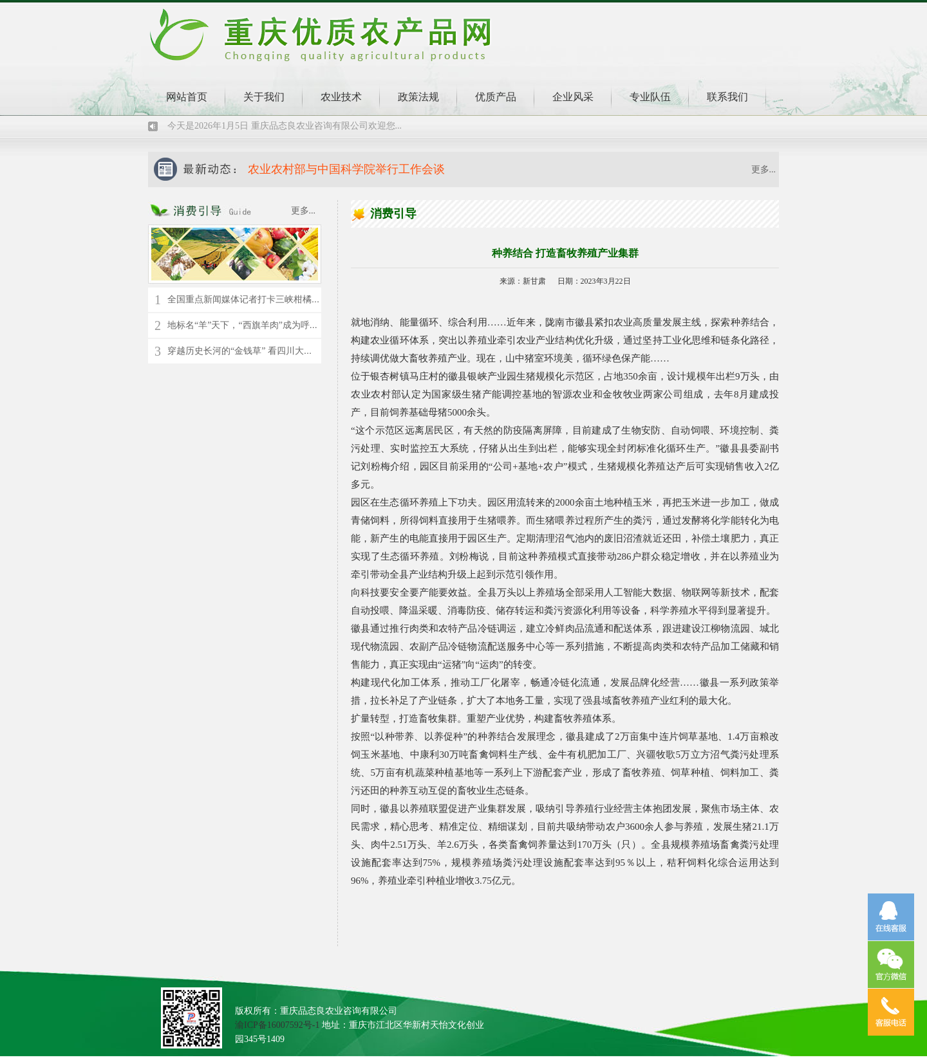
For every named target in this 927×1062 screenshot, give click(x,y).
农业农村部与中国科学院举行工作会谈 (346, 169)
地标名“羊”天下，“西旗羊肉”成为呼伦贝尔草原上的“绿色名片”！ (296, 325)
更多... (763, 169)
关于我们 (264, 96)
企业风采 (573, 96)
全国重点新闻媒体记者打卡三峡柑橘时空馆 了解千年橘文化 (285, 299)
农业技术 (341, 96)
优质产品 (495, 96)
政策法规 (418, 96)
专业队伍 (650, 96)
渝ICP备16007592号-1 (277, 1025)
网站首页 (186, 96)
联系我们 (727, 96)
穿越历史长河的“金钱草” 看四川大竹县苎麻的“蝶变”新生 (280, 351)
